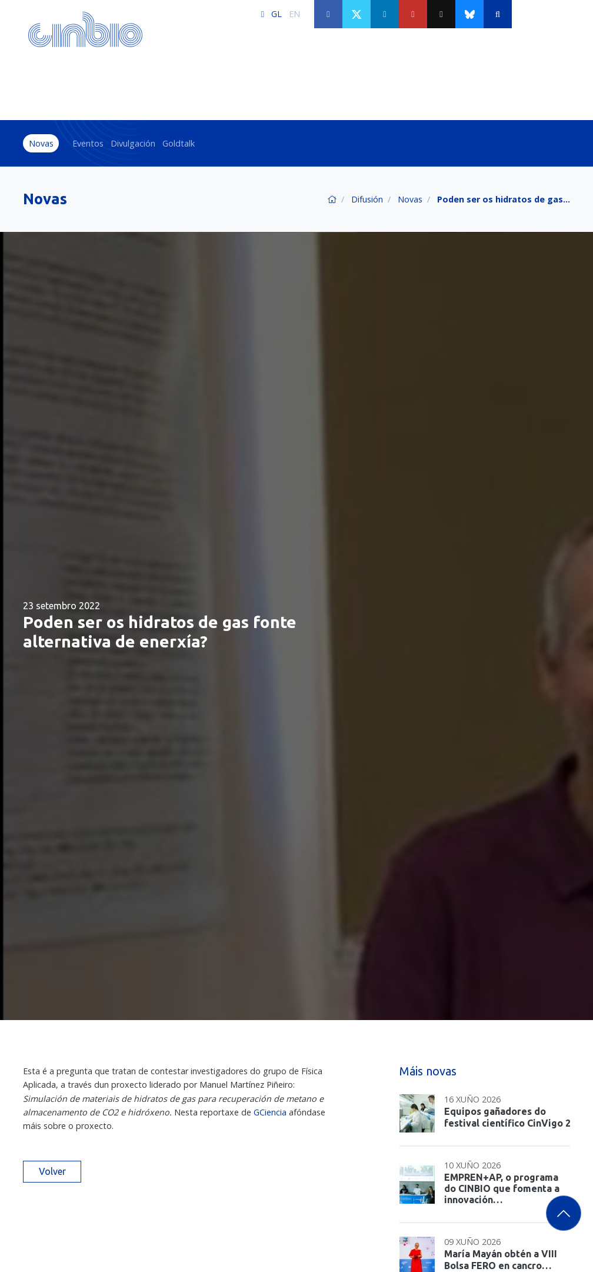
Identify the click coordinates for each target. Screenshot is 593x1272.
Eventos (88, 143)
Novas (41, 143)
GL (276, 13)
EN (294, 13)
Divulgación (133, 143)
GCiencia (270, 1112)
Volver (52, 1171)
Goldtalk (178, 143)
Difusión (367, 199)
